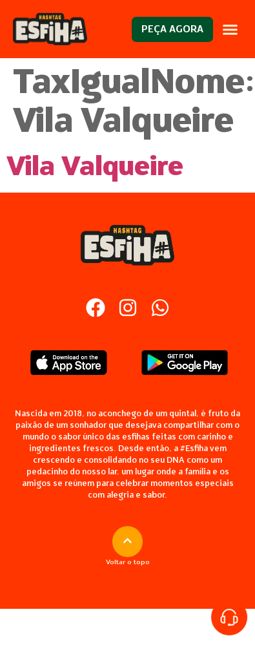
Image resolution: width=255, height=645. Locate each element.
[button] (230, 29)
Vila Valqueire (94, 166)
